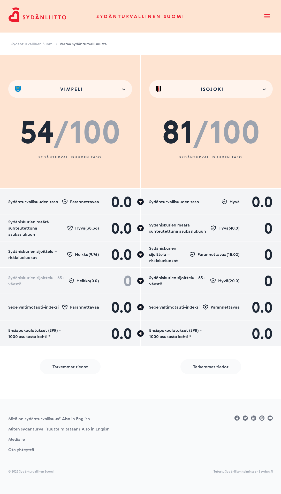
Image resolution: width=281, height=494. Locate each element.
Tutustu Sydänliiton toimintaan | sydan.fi (243, 471)
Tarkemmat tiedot (70, 367)
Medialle (16, 439)
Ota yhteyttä (21, 449)
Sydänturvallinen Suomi (140, 16)
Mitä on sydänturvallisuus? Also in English (49, 418)
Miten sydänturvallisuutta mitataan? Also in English (59, 429)
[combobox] (70, 89)
